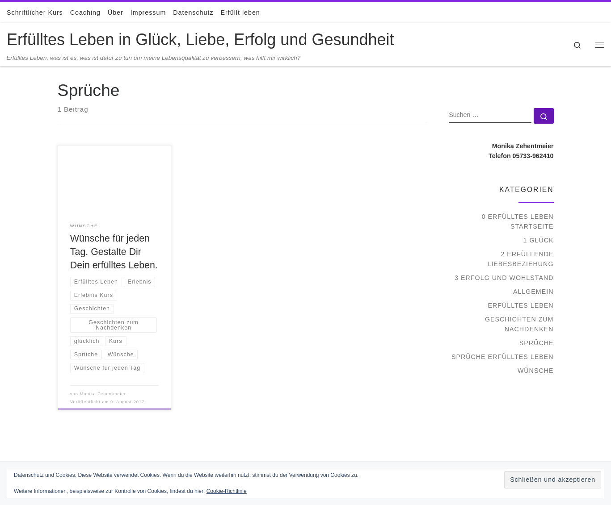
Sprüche (536, 342)
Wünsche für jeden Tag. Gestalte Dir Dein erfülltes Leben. (114, 252)
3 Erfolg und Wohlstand (504, 277)
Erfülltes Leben (521, 305)
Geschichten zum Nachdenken (519, 324)
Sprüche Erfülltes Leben (502, 356)
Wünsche (536, 370)
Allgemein (533, 291)
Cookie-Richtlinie (226, 491)
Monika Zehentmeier (103, 394)
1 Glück (538, 240)
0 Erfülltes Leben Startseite (518, 221)
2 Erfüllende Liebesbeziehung (520, 258)
